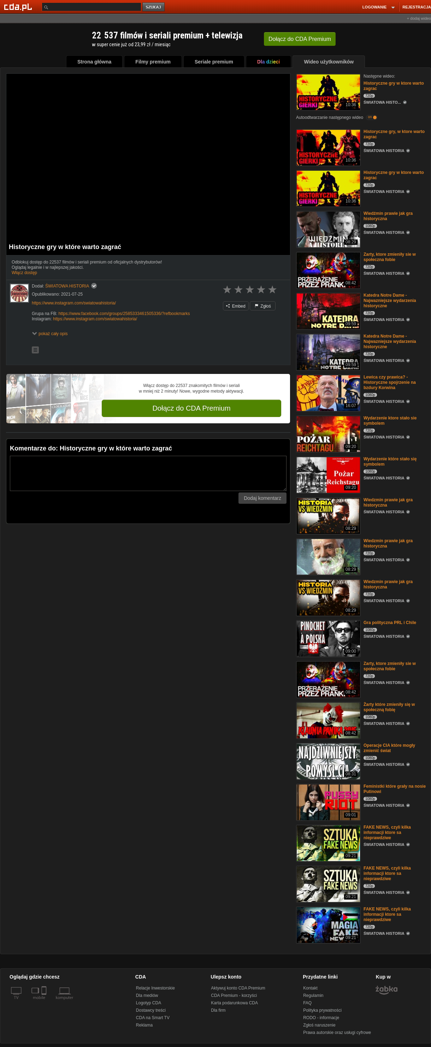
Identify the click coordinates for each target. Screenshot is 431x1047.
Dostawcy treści (151, 1010)
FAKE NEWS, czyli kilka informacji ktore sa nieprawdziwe (387, 832)
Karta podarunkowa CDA (234, 1002)
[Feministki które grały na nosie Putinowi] (327, 801)
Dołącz (299, 39)
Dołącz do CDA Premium (191, 408)
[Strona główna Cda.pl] (19, 6)
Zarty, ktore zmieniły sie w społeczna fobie (390, 257)
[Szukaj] (91, 6)
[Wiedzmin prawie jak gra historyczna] (327, 515)
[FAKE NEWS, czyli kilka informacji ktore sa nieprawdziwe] (327, 842)
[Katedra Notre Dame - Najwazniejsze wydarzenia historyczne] (327, 310)
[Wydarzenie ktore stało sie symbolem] (327, 433)
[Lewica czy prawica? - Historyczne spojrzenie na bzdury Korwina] (327, 392)
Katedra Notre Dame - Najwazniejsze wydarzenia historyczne (390, 300)
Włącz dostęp (24, 272)
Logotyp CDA (148, 1002)
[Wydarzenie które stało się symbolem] (327, 474)
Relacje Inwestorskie (155, 988)
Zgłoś (263, 306)
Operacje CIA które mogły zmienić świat (389, 748)
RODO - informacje (321, 1017)
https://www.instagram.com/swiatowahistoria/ (74, 303)
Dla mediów (147, 995)
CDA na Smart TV (153, 1017)
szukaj (154, 7)
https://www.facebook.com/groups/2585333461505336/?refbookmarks (124, 313)
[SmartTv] (44, 1001)
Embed (235, 306)
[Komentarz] (148, 473)
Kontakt (310, 988)
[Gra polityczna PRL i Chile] (327, 638)
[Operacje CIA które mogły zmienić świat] (327, 761)
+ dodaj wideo (419, 18)
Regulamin (313, 995)
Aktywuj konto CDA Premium (238, 988)
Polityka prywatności (322, 1010)
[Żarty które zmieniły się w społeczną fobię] (327, 720)
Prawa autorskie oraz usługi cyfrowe (337, 1032)
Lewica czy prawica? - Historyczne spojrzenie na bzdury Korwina (390, 382)
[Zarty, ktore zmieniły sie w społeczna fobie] (327, 270)
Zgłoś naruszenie (319, 1025)
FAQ (307, 1002)
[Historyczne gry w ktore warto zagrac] (327, 91)
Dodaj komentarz (262, 498)
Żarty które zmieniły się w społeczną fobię (389, 707)
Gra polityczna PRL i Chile (390, 622)
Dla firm (218, 1010)
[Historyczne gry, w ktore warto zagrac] (327, 147)
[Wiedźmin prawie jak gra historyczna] (327, 229)
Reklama (144, 1025)
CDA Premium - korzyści (234, 995)
